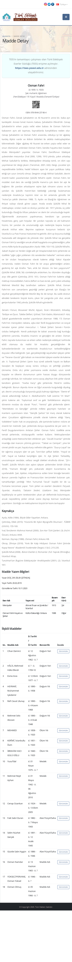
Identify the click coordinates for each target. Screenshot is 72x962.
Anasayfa (6, 36)
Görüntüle (63, 651)
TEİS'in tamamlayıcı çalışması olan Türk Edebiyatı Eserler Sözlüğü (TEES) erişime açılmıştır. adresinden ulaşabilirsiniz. (36, 66)
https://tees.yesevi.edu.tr (29, 68)
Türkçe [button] (61, 4)
